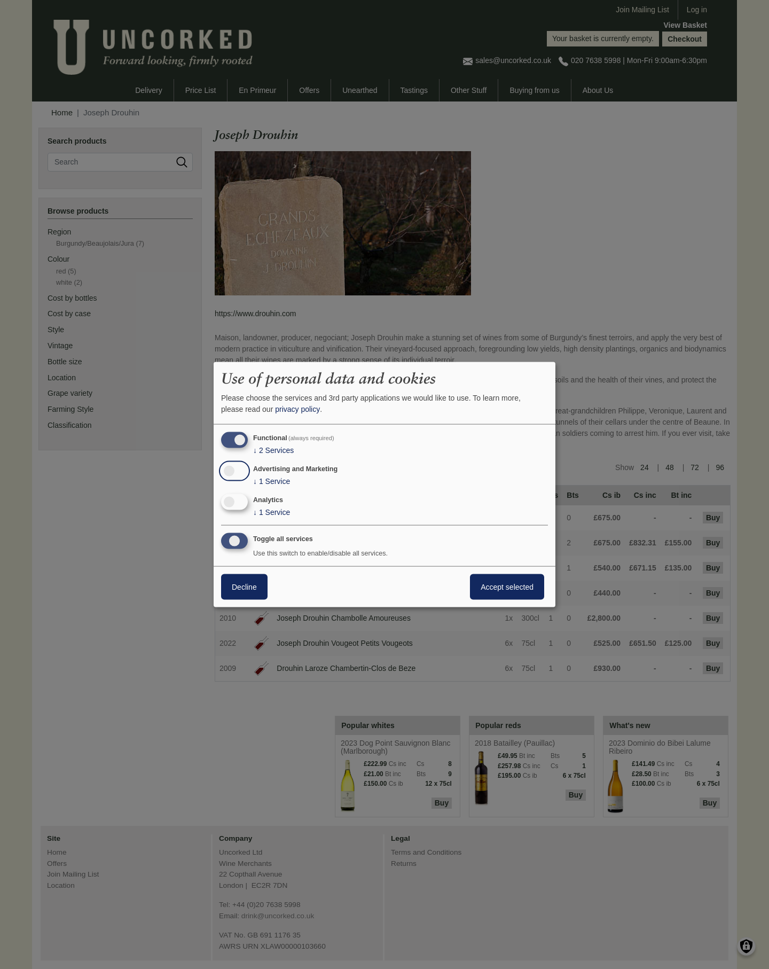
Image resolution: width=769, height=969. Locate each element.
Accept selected (507, 586)
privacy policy (297, 409)
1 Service (271, 481)
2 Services (273, 450)
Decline (244, 586)
